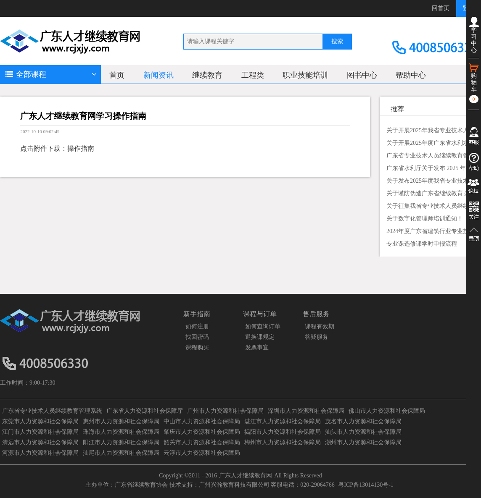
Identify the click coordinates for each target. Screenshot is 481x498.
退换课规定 (260, 337)
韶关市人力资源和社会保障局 (202, 442)
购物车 (474, 83)
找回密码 (197, 337)
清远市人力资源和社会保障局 (40, 442)
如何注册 (197, 326)
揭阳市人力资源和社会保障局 (282, 432)
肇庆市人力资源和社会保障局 (202, 432)
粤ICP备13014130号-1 (365, 485)
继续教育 (207, 75)
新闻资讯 (158, 75)
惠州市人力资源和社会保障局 (121, 421)
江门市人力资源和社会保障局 (40, 432)
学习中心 (474, 35)
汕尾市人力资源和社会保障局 (121, 453)
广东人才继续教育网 (245, 475)
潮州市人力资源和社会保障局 (363, 442)
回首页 (440, 8)
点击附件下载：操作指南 (57, 148)
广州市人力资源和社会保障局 (225, 411)
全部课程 (50, 74)
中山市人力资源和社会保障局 (202, 421)
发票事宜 (257, 347)
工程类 (252, 75)
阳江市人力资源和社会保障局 (121, 442)
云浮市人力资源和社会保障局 (202, 453)
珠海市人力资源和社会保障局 (121, 432)
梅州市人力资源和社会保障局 (282, 442)
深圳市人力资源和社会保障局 (306, 411)
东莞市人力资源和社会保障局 (40, 421)
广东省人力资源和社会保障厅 (144, 411)
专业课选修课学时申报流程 (421, 244)
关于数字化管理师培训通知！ (424, 218)
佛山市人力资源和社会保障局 (387, 411)
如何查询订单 (262, 326)
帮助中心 (411, 75)
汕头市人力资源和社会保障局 (363, 432)
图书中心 (362, 75)
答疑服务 (316, 337)
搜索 (337, 41)
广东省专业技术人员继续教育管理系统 (52, 411)
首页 (116, 75)
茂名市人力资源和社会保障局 (363, 421)
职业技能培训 (305, 75)
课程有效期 (319, 326)
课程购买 (197, 347)
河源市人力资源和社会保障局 (40, 453)
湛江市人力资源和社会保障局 (282, 421)
